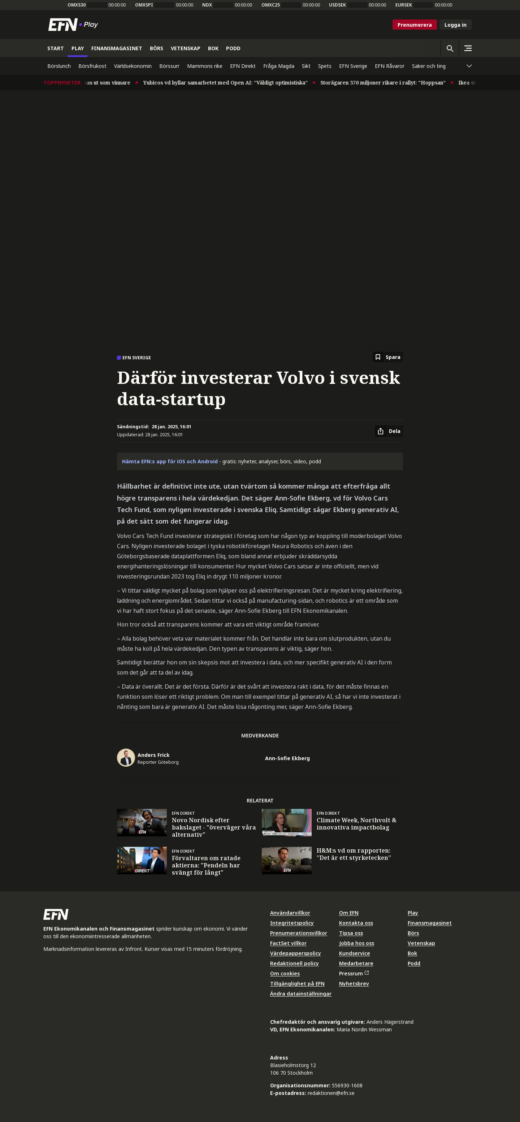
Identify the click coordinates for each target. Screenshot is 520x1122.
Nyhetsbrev (354, 983)
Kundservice (354, 953)
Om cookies (285, 973)
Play (413, 912)
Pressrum (354, 973)
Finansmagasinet (430, 922)
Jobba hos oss (356, 943)
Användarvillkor (290, 912)
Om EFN (349, 912)
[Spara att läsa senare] (388, 357)
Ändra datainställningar (301, 993)
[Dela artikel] (389, 431)
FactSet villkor (288, 943)
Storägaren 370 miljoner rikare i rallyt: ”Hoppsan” (388, 82)
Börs (413, 933)
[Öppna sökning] (450, 48)
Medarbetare (356, 963)
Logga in (456, 24)
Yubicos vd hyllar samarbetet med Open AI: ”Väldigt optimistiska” (230, 82)
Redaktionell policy (294, 963)
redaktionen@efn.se (331, 1092)
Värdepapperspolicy (295, 953)
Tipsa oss (351, 933)
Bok (412, 953)
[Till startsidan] (74, 25)
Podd (414, 963)
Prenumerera (415, 24)
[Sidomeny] (468, 48)
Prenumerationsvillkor (298, 933)
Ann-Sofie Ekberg (287, 758)
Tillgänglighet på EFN (297, 983)
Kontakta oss (356, 922)
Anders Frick (154, 754)
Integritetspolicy (292, 922)
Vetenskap (421, 943)
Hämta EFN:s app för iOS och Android (170, 461)
